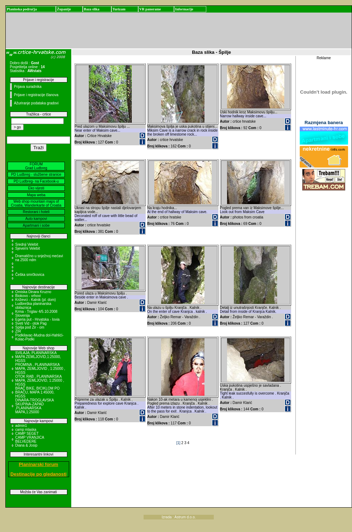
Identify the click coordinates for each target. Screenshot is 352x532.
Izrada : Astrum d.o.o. (179, 517)
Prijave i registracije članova (36, 95)
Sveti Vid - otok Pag (31, 323)
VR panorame (150, 9)
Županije (64, 9)
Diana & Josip (26, 445)
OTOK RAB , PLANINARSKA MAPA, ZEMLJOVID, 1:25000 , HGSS (39, 380)
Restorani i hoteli (36, 212)
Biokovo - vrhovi (28, 296)
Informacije (184, 9)
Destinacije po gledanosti (38, 474)
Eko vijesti (36, 188)
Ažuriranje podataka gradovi (36, 103)
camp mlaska (26, 430)
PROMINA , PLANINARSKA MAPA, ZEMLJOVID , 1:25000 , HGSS (40, 369)
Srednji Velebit (26, 244)
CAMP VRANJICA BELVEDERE (29, 439)
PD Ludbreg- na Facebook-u (36, 181)
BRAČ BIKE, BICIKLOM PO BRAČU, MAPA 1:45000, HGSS (37, 392)
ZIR (18, 331)
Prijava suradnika (28, 87)
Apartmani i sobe (36, 225)
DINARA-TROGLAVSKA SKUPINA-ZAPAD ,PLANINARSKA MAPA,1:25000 (34, 406)
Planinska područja (22, 9)
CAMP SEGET (27, 434)
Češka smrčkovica (29, 275)
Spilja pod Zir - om (29, 327)
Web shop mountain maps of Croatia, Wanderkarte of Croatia (36, 203)
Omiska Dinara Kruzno (33, 292)
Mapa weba (36, 195)
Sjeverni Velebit (27, 248)
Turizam (118, 9)
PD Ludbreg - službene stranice (36, 174)
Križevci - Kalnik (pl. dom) (35, 300)
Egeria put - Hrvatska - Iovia (37, 319)
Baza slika (92, 9)
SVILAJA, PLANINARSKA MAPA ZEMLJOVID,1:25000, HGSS (38, 357)
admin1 (21, 426)
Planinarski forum (38, 464)
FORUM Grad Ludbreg (36, 166)
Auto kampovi (36, 219)
